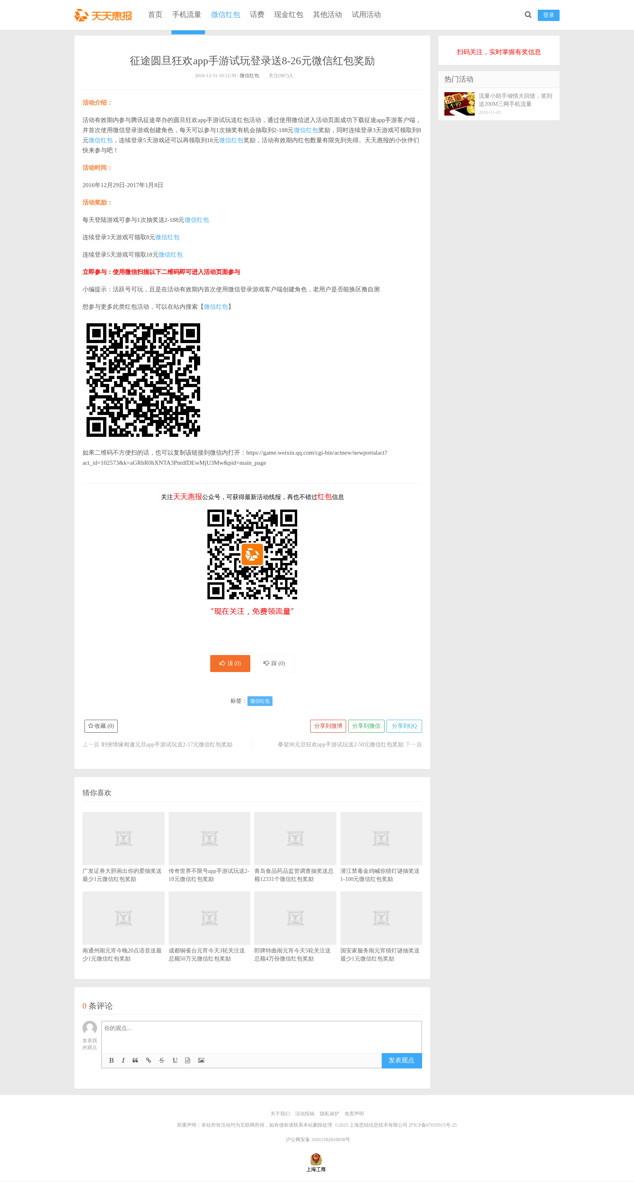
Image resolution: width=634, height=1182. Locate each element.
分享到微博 (327, 727)
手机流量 (186, 15)
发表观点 (401, 1061)
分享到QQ (403, 727)
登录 (548, 15)
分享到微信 (365, 727)
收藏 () (101, 727)
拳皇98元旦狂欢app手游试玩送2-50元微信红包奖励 (341, 745)
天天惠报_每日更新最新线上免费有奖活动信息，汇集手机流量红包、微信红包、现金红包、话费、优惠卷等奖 (104, 14)
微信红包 (225, 15)
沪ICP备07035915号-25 (433, 1125)
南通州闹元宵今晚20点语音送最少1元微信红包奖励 (123, 940)
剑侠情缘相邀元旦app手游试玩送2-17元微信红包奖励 (167, 745)
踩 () (275, 664)
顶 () (229, 664)
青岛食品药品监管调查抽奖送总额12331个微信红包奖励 (295, 860)
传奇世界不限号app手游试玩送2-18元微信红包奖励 (210, 860)
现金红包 (288, 15)
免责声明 (354, 1114)
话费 (257, 15)
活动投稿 (305, 1114)
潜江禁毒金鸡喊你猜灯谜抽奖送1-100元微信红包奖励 (381, 860)
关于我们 (280, 1114)
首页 (155, 15)
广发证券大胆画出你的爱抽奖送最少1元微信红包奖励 (123, 860)
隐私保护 (329, 1114)
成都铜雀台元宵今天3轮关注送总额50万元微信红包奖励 (210, 940)
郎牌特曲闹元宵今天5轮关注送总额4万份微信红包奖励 (295, 940)
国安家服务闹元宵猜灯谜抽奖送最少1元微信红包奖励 (381, 940)
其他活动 (327, 15)
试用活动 (366, 15)
